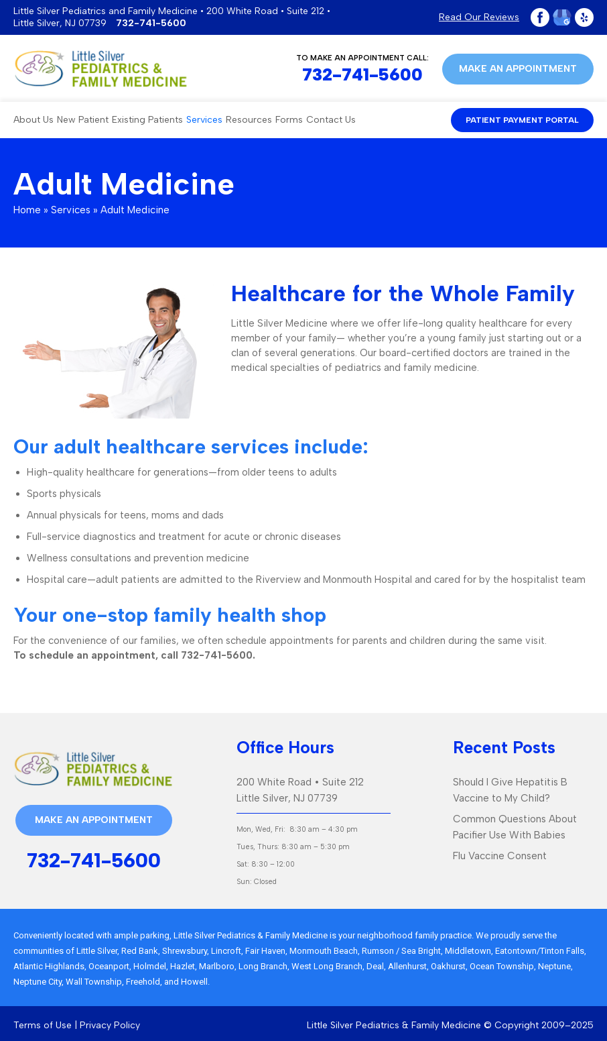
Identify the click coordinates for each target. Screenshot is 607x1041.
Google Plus (562, 17)
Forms (289, 119)
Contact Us (331, 119)
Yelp (584, 17)
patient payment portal (522, 120)
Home (27, 210)
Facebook (540, 17)
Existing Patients (147, 119)
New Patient (83, 119)
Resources (249, 119)
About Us (33, 119)
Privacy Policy (110, 1025)
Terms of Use (42, 1025)
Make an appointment (518, 68)
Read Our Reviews (479, 17)
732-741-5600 (151, 23)
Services (204, 119)
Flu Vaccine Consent (500, 856)
